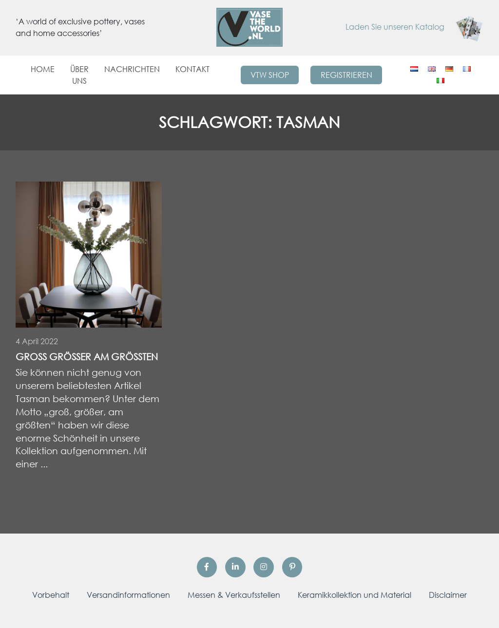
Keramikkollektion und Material (354, 595)
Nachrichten (132, 69)
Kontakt (192, 69)
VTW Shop (269, 75)
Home (43, 69)
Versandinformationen (128, 595)
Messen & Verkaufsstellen (234, 595)
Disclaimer (448, 595)
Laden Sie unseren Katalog (414, 27)
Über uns (79, 75)
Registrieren (346, 75)
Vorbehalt (50, 595)
